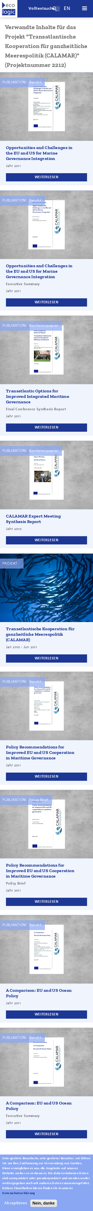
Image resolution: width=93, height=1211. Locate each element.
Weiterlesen (46, 177)
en (67, 8)
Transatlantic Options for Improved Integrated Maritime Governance (37, 396)
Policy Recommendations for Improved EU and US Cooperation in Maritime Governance (40, 752)
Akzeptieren (15, 1207)
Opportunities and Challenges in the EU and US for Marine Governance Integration (39, 153)
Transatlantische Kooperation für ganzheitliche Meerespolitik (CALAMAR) (40, 634)
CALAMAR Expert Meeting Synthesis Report (33, 518)
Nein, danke (43, 1207)
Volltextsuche (42, 9)
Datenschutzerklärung (18, 1197)
